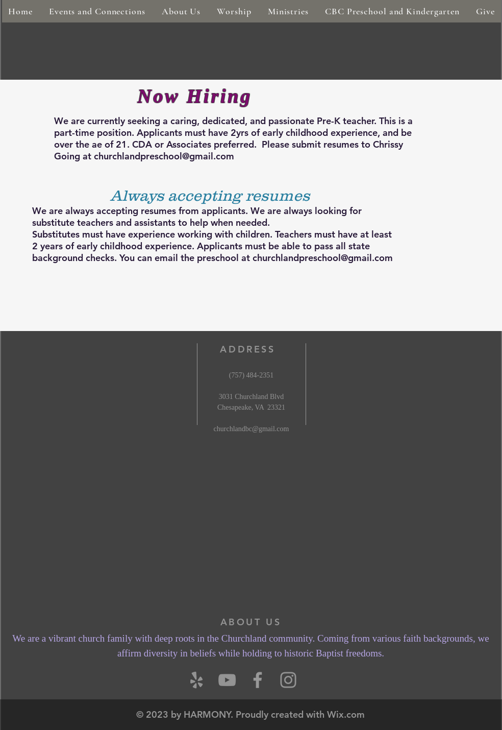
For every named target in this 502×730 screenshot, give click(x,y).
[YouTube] (227, 680)
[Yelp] (196, 680)
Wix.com (346, 714)
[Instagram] (288, 680)
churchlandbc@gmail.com (251, 429)
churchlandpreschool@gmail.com (164, 156)
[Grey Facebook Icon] (257, 680)
